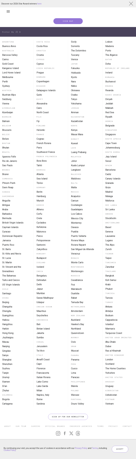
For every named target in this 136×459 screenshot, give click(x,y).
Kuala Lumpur (78, 165)
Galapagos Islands (46, 90)
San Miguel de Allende (82, 249)
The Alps (109, 244)
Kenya (74, 130)
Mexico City (77, 218)
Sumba (40, 337)
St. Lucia (6, 258)
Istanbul (109, 324)
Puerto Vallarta (78, 236)
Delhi (39, 284)
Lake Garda (42, 386)
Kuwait (74, 143)
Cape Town (111, 143)
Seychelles (42, 315)
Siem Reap (7, 187)
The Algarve (111, 55)
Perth (5, 81)
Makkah (109, 108)
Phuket (109, 288)
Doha (108, 63)
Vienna (5, 103)
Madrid (109, 191)
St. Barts (6, 249)
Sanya (5, 355)
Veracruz (75, 253)
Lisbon (108, 41)
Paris (39, 147)
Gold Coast (7, 63)
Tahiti (39, 165)
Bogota (6, 399)
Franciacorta (43, 372)
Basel (108, 227)
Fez (73, 284)
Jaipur (40, 288)
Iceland (40, 266)
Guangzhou (7, 315)
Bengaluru (42, 275)
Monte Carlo (77, 262)
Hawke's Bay (77, 324)
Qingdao (6, 350)
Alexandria (42, 103)
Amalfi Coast (43, 359)
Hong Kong (7, 333)
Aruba (5, 209)
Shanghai (6, 359)
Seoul (108, 161)
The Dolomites (78, 50)
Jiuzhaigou (7, 337)
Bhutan (5, 147)
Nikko (74, 86)
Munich (40, 200)
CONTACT (127, 426)
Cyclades (41, 222)
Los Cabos (76, 213)
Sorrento (75, 46)
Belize (5, 138)
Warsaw (75, 395)
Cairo (39, 108)
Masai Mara (77, 134)
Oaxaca (74, 227)
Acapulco (75, 196)
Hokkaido (76, 72)
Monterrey (76, 222)
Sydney (6, 86)
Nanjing (6, 346)
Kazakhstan (77, 121)
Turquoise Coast (113, 333)
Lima (73, 372)
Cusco (74, 368)
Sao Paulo (7, 165)
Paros (40, 236)
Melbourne (7, 77)
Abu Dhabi (110, 342)
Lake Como (42, 381)
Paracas (75, 377)
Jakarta (40, 333)
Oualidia (75, 293)
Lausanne (110, 236)
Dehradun (41, 280)
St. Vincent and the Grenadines (11, 269)
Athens (40, 209)
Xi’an (4, 386)
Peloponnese (43, 240)
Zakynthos (42, 249)
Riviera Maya (77, 240)
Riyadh (108, 116)
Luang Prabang (78, 152)
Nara (73, 81)
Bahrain (6, 121)
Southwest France (46, 152)
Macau (5, 342)
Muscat (75, 350)
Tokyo (74, 99)
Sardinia (41, 403)
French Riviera (44, 143)
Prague (40, 72)
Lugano (109, 240)
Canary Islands (112, 178)
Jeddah (109, 103)
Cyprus (40, 63)
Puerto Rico (8, 244)
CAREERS (35, 426)
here (39, 3)
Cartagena (7, 403)
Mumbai (41, 293)
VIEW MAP (68, 21)
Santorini (41, 244)
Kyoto (74, 77)
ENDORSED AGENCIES (81, 426)
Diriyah (108, 99)
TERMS (100, 426)
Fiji (38, 121)
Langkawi (76, 169)
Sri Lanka (110, 209)
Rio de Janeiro (9, 161)
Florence (41, 368)
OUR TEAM (21, 426)
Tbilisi (40, 183)
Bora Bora (42, 160)
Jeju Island (110, 156)
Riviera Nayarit (78, 244)
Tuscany (75, 55)
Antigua (6, 205)
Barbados (7, 213)
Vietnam (109, 403)
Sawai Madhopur (45, 297)
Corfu (39, 213)
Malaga (109, 196)
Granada (109, 183)
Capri (39, 364)
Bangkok (109, 275)
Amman (75, 112)
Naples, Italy (43, 395)
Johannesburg (112, 147)
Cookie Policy (10, 450)
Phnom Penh (8, 183)
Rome (40, 399)
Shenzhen (7, 364)
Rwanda (109, 90)
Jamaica (6, 240)
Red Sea (109, 112)
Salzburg (6, 99)
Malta (74, 187)
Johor (74, 161)
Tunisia (109, 297)
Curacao (6, 231)
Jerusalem (42, 346)
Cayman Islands (10, 227)
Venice (74, 59)
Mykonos (41, 231)
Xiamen (6, 381)
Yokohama (76, 103)
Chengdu (6, 311)
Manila (74, 386)
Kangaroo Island (10, 68)
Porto (108, 50)
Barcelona (110, 169)
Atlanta (40, 174)
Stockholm (110, 218)
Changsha (7, 306)
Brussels (6, 130)
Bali (38, 324)
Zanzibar (109, 266)
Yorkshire (110, 372)
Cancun (74, 200)
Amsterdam (77, 311)
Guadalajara (77, 209)
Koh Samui (110, 280)
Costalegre (76, 205)
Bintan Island (43, 328)
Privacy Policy (81, 448)
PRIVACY (113, 426)
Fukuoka (75, 68)
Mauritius (41, 311)
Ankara (108, 306)
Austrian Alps (9, 94)
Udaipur (40, 302)
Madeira (109, 46)
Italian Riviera (43, 377)
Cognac (40, 138)
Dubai (108, 346)
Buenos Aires (9, 46)
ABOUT (7, 426)
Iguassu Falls (9, 156)
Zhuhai (5, 390)
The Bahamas (9, 275)
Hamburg (41, 196)
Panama (75, 359)
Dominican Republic (12, 236)
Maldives (76, 178)
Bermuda (6, 218)
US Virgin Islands (11, 284)
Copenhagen (43, 81)
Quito (39, 94)
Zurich (108, 249)
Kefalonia (41, 227)
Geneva (109, 231)
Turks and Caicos (11, 280)
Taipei (108, 258)
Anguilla (6, 200)
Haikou (5, 319)
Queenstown (77, 333)
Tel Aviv (41, 350)
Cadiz (108, 174)
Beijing (5, 302)
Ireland (108, 72)
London (109, 359)
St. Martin (7, 262)
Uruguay (109, 386)
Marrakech (76, 289)
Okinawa (75, 90)
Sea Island (42, 178)
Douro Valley (77, 403)
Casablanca (77, 280)
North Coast (43, 112)
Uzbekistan (111, 395)
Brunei (5, 174)
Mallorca (109, 200)
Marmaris (110, 328)
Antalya (109, 311)
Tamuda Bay (77, 302)
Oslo (73, 342)
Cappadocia (111, 319)
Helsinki (41, 130)
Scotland (109, 364)
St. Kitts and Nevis (11, 253)
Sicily (74, 41)
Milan (39, 390)
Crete (39, 218)
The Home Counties (115, 368)
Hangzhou (7, 324)
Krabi (108, 284)
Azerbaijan (7, 112)
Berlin (39, 191)
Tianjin (5, 372)
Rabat (74, 297)
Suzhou (6, 368)
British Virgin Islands (12, 222)
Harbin (5, 328)
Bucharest (110, 81)
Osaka (74, 94)
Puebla (74, 231)
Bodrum (109, 315)
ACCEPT (120, 449)
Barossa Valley (10, 55)
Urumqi (5, 377)
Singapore (110, 134)
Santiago (6, 293)
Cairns (5, 59)
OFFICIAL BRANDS (55, 426)
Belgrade (110, 125)
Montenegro (77, 271)
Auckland (75, 319)
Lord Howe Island (11, 72)
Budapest (41, 258)
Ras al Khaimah (113, 350)
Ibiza (107, 187)
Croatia (40, 55)
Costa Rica (42, 46)
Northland (76, 328)
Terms (95, 448)
